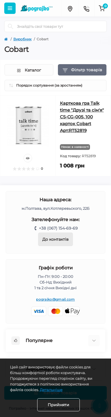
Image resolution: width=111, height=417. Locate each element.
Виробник (22, 39)
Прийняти (58, 404)
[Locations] (70, 8)
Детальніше (51, 389)
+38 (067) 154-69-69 (58, 228)
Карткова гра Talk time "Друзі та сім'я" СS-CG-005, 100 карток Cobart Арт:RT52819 (82, 116)
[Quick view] (28, 158)
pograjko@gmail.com (55, 299)
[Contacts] (86, 8)
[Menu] (10, 8)
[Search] (10, 26)
